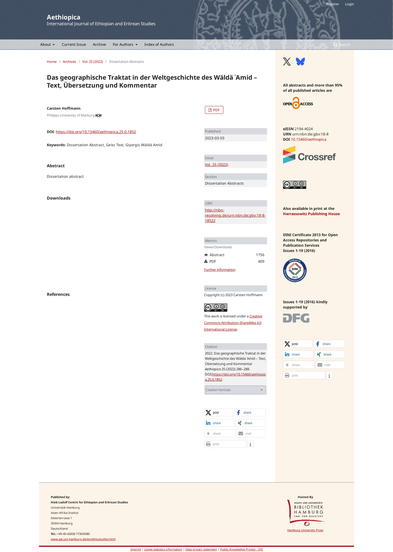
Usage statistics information (163, 549)
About (46, 44)
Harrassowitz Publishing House (311, 213)
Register (332, 4)
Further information (219, 269)
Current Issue (74, 44)
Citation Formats (218, 390)
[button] (218, 413)
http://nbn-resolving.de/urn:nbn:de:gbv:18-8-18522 (235, 215)
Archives (69, 61)
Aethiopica (63, 17)
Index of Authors (159, 44)
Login (349, 4)
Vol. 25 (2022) (92, 61)
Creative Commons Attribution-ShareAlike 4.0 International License (233, 323)
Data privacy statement (201, 549)
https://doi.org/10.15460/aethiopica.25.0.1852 (96, 131)
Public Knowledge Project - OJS (241, 549)
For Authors (123, 44)
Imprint (135, 549)
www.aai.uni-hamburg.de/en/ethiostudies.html (83, 539)
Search (342, 44)
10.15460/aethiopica (308, 139)
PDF (216, 110)
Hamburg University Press (305, 530)
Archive (99, 44)
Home (52, 61)
